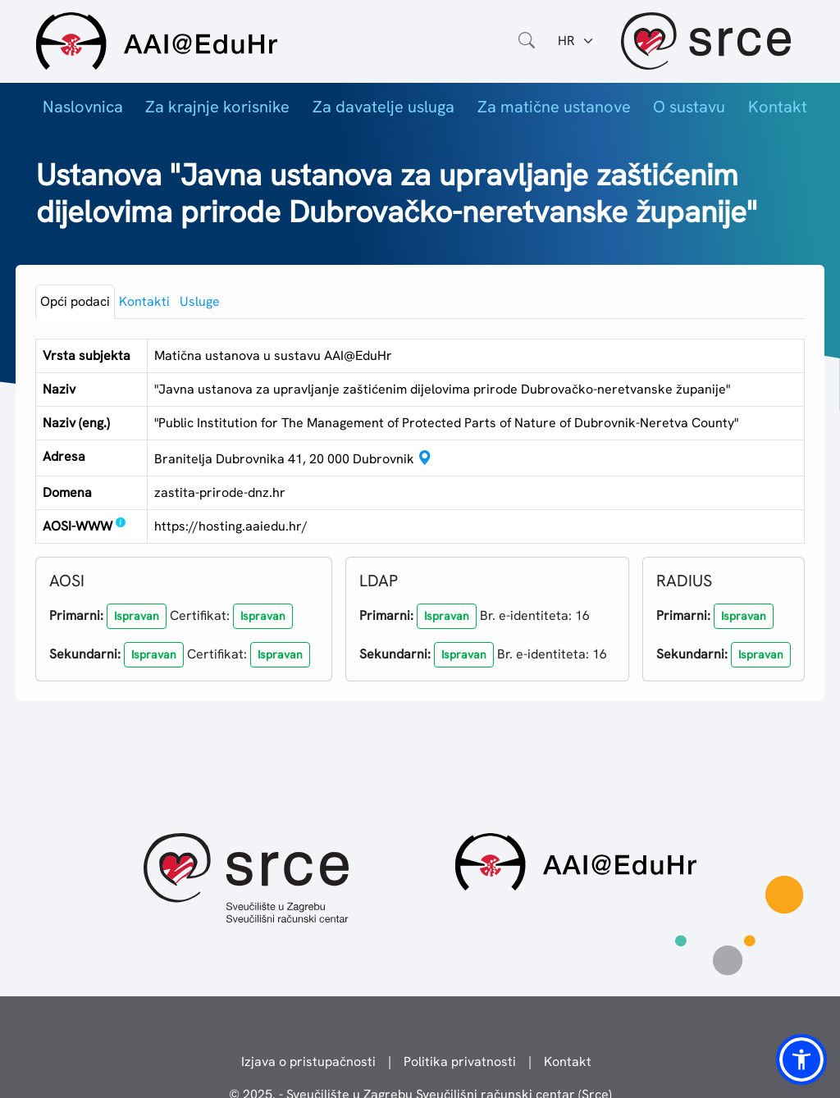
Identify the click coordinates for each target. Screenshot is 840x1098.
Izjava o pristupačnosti (308, 1061)
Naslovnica (83, 106)
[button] (137, 616)
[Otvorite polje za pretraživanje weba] (527, 41)
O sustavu (689, 106)
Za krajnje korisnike (217, 106)
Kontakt (777, 106)
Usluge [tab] (200, 301)
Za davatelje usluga (383, 106)
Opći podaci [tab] (75, 301)
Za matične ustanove (554, 106)
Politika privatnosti (460, 1061)
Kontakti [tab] (144, 301)
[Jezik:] (576, 41)
